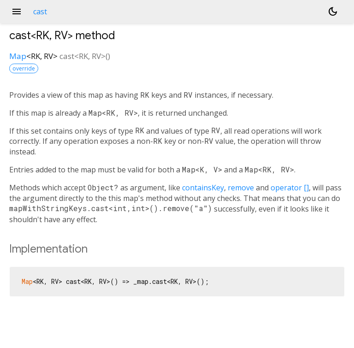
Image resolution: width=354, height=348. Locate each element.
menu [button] (16, 11)
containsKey (203, 188)
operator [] (290, 188)
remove (241, 188)
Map (17, 56)
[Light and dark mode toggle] (332, 11)
